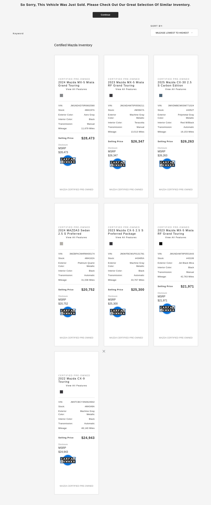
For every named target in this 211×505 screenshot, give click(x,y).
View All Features (76, 89)
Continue (105, 15)
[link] (103, 351)
